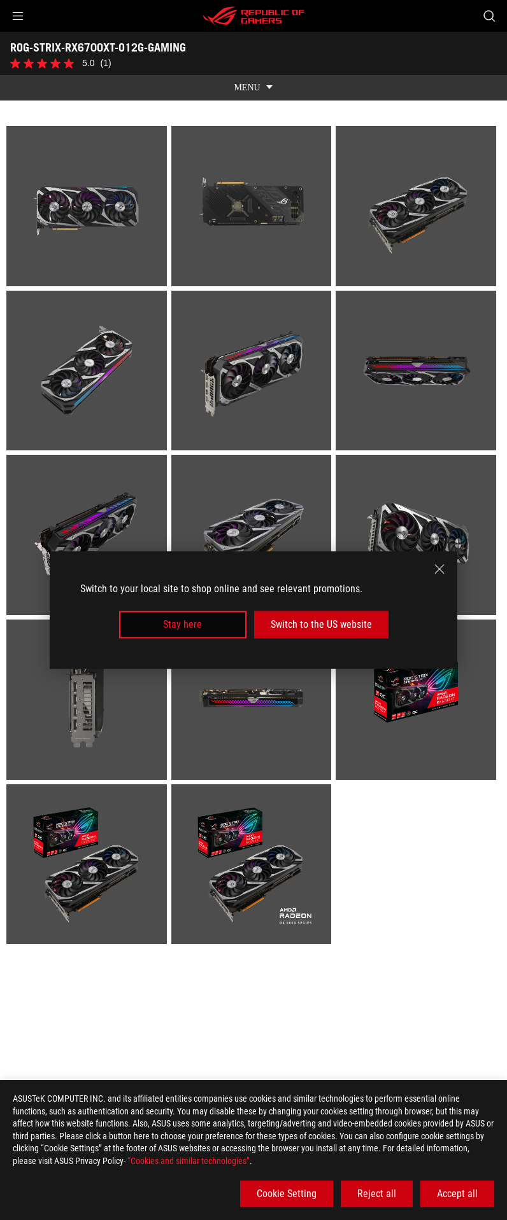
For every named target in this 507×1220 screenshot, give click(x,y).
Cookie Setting (287, 1194)
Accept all (457, 1194)
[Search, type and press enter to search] (489, 16)
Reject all (376, 1194)
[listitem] (88, 195)
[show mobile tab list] (253, 75)
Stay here (182, 624)
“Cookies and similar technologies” (188, 1161)
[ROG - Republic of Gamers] (253, 15)
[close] (439, 569)
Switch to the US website (321, 624)
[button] (17, 16)
